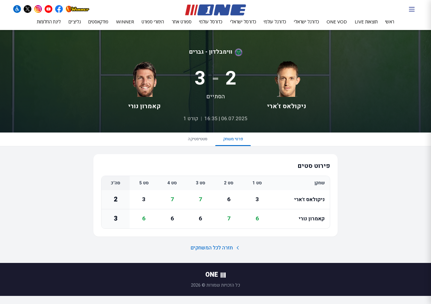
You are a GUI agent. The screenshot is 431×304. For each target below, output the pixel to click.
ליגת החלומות (49, 26)
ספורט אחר (182, 26)
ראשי (389, 26)
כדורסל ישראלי (243, 26)
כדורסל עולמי (210, 26)
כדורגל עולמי (275, 26)
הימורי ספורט (153, 26)
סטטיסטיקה (194, 145)
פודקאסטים (98, 26)
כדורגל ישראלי (306, 26)
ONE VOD (337, 26)
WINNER (125, 26)
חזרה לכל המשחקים (216, 255)
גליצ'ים (75, 26)
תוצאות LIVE (366, 26)
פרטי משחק (237, 148)
